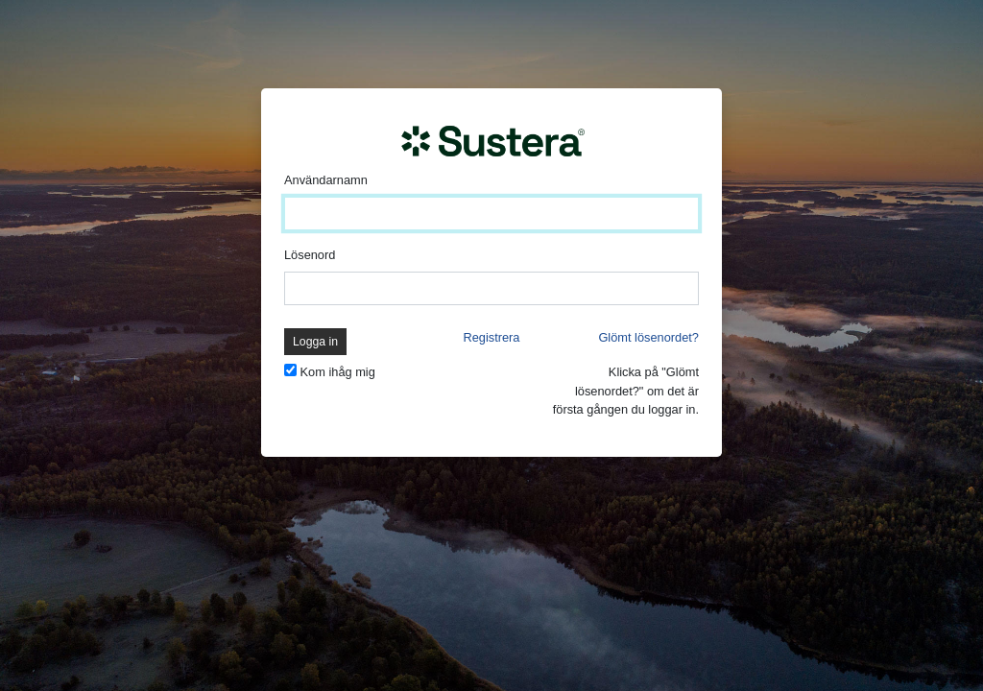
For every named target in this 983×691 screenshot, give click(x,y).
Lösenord (309, 255)
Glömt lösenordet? (648, 337)
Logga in (315, 341)
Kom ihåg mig (337, 372)
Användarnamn (326, 180)
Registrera (491, 337)
